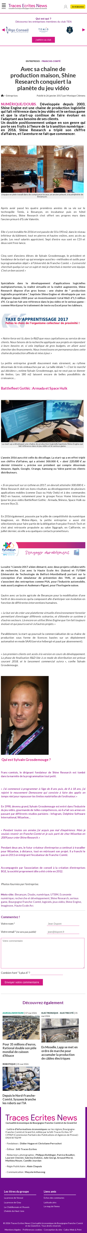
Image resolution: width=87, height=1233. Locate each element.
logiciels (47, 901)
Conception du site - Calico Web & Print (63, 1229)
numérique (43, 894)
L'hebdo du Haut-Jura (14, 1211)
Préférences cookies (32, 1229)
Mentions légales (13, 1229)
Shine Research (60, 898)
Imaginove (7, 905)
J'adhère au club (43, 39)
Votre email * (18, 931)
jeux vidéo (59, 901)
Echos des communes (54, 1197)
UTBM (54, 894)
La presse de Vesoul (13, 1197)
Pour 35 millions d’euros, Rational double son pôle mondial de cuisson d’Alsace (19, 1049)
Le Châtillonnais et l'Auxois (16, 1207)
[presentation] (3, 30)
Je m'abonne (78, 6)
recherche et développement (32, 898)
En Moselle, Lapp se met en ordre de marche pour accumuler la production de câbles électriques (59, 1052)
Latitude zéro (50, 1202)
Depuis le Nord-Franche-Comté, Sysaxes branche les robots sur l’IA (19, 1099)
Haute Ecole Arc (24, 905)
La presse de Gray (12, 1202)
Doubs (31, 894)
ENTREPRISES (33, 61)
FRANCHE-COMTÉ (51, 61)
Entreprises (12, 95)
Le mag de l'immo (52, 1206)
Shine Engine (73, 901)
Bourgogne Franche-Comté (24, 901)
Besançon (21, 894)
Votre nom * (8, 923)
